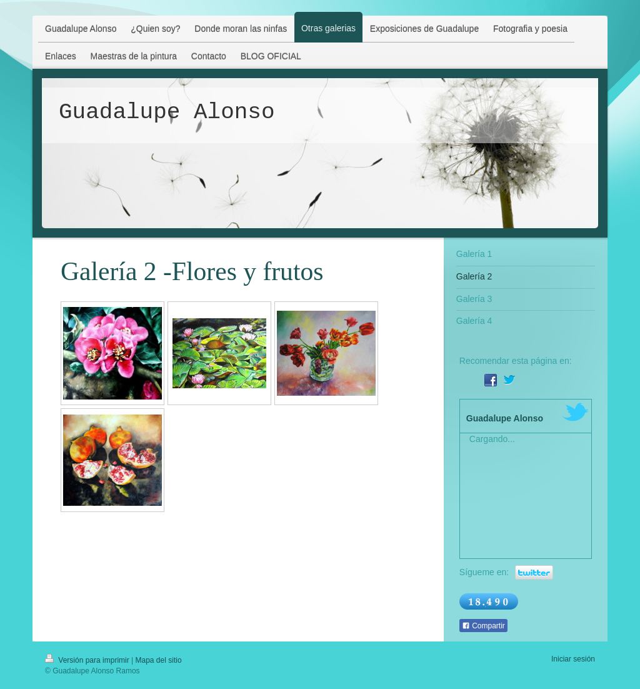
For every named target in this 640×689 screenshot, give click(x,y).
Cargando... (492, 439)
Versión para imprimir (88, 660)
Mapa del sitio (159, 660)
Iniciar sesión (573, 659)
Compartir (483, 625)
